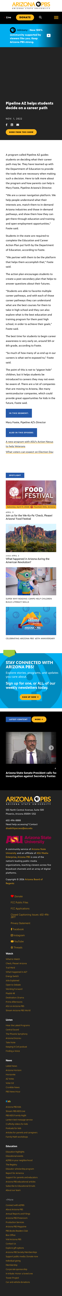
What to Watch (13, 959)
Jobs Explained (12, 980)
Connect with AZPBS (15, 1205)
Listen (9, 1019)
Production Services (15, 1222)
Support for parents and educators (22, 1177)
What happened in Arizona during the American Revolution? (27, 560)
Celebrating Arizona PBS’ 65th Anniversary (30, 638)
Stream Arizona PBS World (18, 1010)
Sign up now (30, 697)
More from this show (21, 132)
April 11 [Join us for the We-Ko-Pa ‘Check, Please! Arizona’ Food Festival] (10, 512)
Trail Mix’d (10, 967)
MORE (39, 719)
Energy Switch (12, 976)
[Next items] (51, 747)
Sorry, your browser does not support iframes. (31, 73)
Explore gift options (15, 1248)
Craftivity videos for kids (17, 1124)
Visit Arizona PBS (13, 1239)
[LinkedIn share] (13, 124)
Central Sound (12, 1029)
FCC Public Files (19, 902)
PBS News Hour (13, 1091)
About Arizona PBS (14, 1209)
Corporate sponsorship (16, 1269)
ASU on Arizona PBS (15, 1006)
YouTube (17, 941)
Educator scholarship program (20, 1169)
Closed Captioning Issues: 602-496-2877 (30, 916)
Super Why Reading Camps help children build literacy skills (29, 600)
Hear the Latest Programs (18, 1025)
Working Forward (14, 989)
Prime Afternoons (14, 1002)
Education (11, 1146)
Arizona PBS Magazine (16, 1226)
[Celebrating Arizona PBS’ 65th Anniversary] (31, 608)
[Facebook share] (8, 124)
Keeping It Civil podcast (16, 1047)
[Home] (31, 5)
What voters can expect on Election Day (29, 451)
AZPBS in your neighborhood (19, 1160)
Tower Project (12, 1278)
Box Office (10, 1235)
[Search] (40, 17)
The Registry (11, 1164)
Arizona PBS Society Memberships (21, 1252)
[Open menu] (56, 17)
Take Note (10, 1042)
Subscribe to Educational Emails (20, 1186)
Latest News (11, 1066)
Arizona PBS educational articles (20, 1181)
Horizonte (10, 1074)
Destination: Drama (15, 997)
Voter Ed (10, 1083)
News (9, 1060)
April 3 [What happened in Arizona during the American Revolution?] (12, 556)
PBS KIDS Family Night (16, 1115)
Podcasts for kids (13, 1128)
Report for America (15, 1173)
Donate (17, 896)
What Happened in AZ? (16, 972)
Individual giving (13, 1261)
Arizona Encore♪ (13, 1038)
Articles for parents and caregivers (21, 1132)
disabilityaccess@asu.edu (19, 828)
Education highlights (15, 1152)
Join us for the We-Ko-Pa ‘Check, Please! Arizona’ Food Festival (29, 517)
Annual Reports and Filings (18, 1214)
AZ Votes (10, 1079)
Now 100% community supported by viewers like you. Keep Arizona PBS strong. (26, 36)
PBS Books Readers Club (17, 1231)
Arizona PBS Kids (13, 1107)
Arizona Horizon (13, 1070)
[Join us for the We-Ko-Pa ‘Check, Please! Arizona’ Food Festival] (31, 482)
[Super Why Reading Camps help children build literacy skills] (31, 569)
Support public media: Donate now (22, 1256)
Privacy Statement (20, 923)
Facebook (17, 929)
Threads (16, 947)
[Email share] (19, 124)
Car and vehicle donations (18, 1282)
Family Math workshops (17, 1137)
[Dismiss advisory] (48, 35)
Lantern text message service (19, 1119)
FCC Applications (20, 908)
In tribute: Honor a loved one (19, 1273)
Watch (9, 953)
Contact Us (11, 1243)
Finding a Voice (13, 1051)
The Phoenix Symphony (16, 1034)
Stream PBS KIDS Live (15, 1111)
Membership (11, 1265)
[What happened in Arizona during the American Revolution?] (31, 525)
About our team (13, 1190)
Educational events (14, 1156)
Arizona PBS (24, 857)
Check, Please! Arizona (16, 963)
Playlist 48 (10, 993)
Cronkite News (13, 1087)
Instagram (18, 935)
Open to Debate (13, 985)
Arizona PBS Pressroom (17, 1218)
